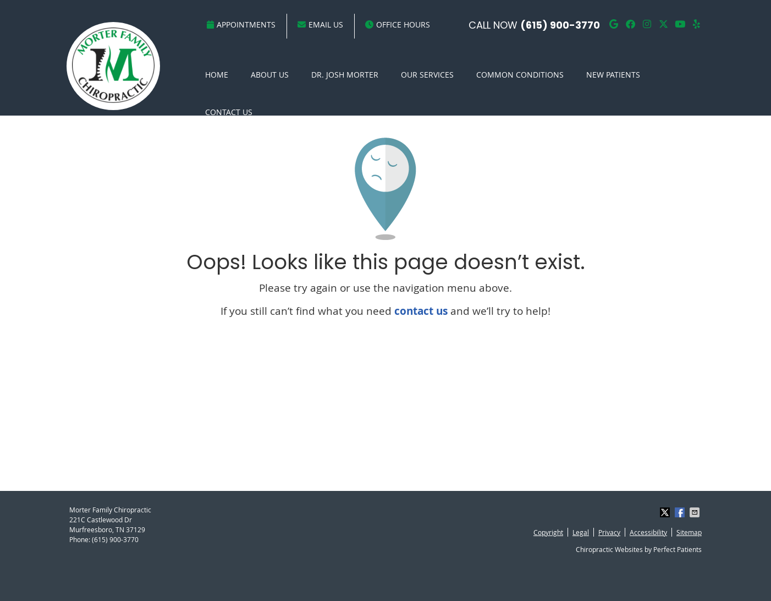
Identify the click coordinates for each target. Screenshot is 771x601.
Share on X (666, 512)
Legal (580, 532)
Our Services (427, 74)
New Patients (613, 74)
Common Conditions (520, 74)
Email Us (320, 24)
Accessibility (648, 532)
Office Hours (397, 24)
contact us (421, 311)
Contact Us (228, 112)
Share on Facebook (681, 512)
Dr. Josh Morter (344, 74)
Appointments (241, 24)
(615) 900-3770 (560, 25)
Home (216, 74)
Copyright (548, 532)
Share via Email (696, 512)
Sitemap (689, 532)
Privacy (609, 532)
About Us (270, 74)
